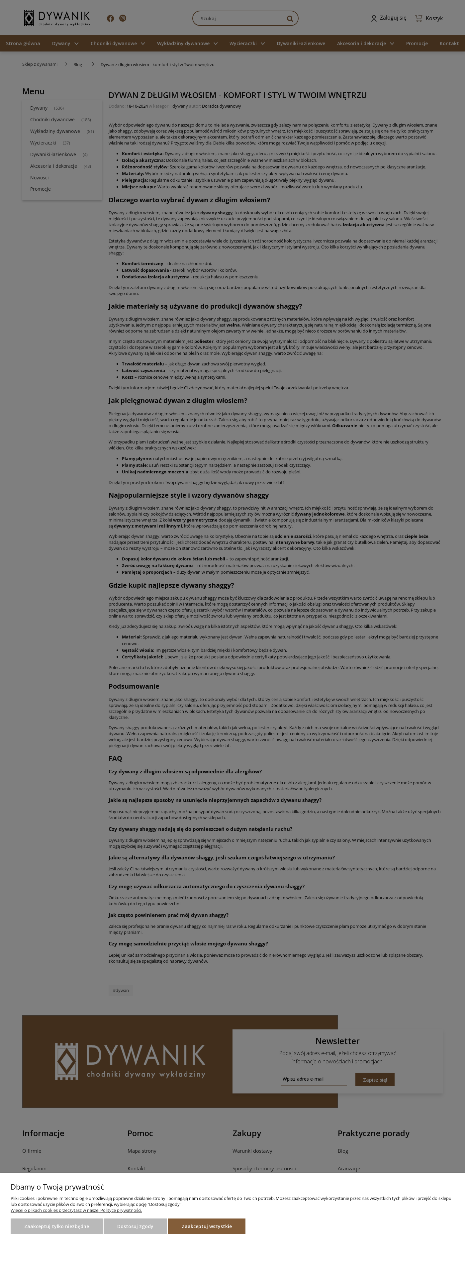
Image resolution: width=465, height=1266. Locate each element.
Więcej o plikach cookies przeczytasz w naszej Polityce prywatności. (76, 1210)
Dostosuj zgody (135, 1226)
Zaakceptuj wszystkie (207, 1226)
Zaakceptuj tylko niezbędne (56, 1226)
